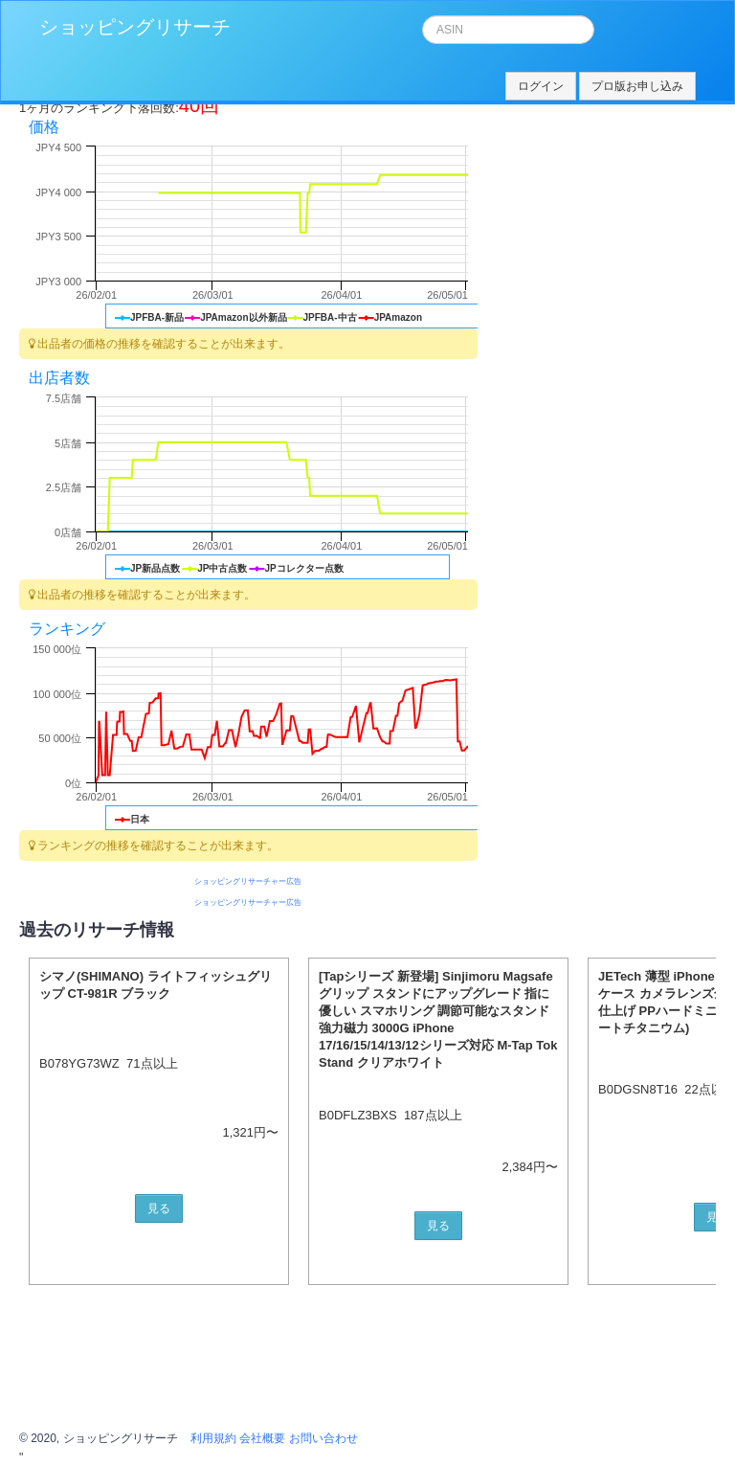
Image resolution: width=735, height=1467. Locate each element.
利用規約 (213, 1438)
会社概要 (262, 1438)
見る (158, 1208)
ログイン (541, 86)
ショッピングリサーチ (135, 26)
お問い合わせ (323, 1438)
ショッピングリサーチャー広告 (247, 881)
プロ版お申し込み (637, 86)
